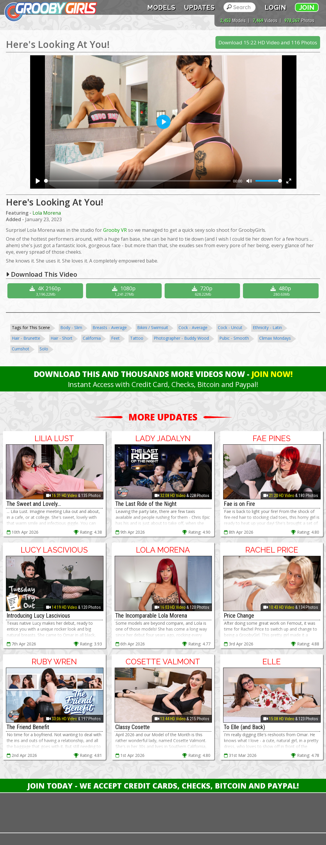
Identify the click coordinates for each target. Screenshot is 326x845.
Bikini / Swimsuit (152, 327)
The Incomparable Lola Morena (151, 615)
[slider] (137, 181)
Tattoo (136, 338)
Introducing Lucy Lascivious (38, 615)
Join (306, 7)
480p (281, 291)
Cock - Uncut (230, 327)
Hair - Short (61, 338)
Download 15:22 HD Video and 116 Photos (267, 42)
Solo (44, 349)
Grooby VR (115, 230)
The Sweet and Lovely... (34, 503)
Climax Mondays (275, 338)
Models (161, 7)
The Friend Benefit (28, 727)
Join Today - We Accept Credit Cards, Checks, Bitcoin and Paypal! (163, 786)
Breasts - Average (110, 327)
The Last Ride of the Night (145, 503)
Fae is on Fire (239, 503)
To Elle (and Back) (244, 727)
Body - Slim (71, 327)
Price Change (239, 615)
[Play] (38, 181)
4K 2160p (46, 291)
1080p (124, 291)
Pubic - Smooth (234, 338)
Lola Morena (47, 213)
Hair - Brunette (26, 338)
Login (275, 7)
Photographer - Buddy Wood (181, 338)
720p (203, 291)
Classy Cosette (132, 727)
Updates (199, 7)
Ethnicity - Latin (267, 327)
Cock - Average (193, 327)
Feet (115, 338)
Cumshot (20, 349)
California (92, 338)
